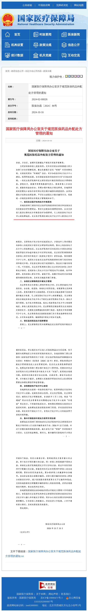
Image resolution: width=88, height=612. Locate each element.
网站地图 (79, 5)
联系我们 (65, 594)
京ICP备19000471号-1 (52, 598)
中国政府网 (44, 5)
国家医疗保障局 (25, 594)
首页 (7, 71)
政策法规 (47, 71)
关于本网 (41, 594)
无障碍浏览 (62, 5)
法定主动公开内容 (33, 71)
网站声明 (53, 594)
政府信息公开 (17, 71)
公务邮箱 (27, 5)
